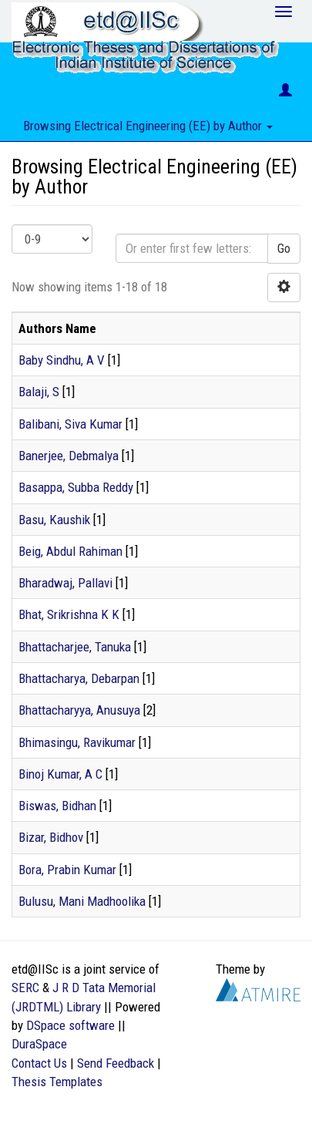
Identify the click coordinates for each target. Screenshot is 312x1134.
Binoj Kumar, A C (60, 774)
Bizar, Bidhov (50, 837)
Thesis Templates (57, 1081)
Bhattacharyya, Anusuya (79, 710)
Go (283, 248)
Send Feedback (115, 1063)
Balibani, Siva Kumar (70, 424)
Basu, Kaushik (54, 519)
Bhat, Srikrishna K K (68, 614)
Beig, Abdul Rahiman (70, 551)
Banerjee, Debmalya (68, 455)
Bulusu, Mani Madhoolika (82, 901)
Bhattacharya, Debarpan (78, 678)
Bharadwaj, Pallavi (65, 583)
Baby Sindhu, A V (61, 360)
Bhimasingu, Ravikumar (77, 742)
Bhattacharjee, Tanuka (74, 646)
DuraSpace (39, 1044)
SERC (25, 987)
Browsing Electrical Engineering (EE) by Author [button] (148, 125)
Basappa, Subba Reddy (75, 487)
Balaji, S (38, 391)
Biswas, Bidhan (57, 805)
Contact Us (39, 1063)
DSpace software (70, 1025)
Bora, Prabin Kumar (67, 869)
